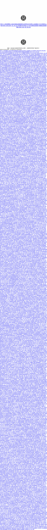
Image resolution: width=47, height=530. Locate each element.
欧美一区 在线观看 (43, 528)
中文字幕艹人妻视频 (38, 95)
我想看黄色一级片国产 (6, 86)
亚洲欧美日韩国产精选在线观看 (24, 224)
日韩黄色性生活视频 (35, 474)
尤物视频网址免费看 (8, 424)
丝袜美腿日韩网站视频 (32, 431)
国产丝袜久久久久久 (42, 509)
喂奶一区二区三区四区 (21, 183)
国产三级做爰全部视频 (6, 495)
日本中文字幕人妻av (13, 453)
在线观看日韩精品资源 (16, 54)
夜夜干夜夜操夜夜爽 (32, 274)
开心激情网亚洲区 (14, 78)
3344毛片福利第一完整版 (41, 73)
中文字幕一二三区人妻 (21, 194)
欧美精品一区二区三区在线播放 (17, 82)
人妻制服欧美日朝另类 (23, 189)
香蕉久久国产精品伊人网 (17, 151)
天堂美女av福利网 (9, 161)
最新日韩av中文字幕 (21, 232)
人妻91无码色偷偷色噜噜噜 (27, 340)
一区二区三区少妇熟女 (17, 430)
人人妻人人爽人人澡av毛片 (30, 300)
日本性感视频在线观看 (12, 319)
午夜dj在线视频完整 (20, 226)
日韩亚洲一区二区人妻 (12, 127)
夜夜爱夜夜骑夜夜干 (8, 416)
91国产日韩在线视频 (30, 352)
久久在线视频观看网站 (37, 106)
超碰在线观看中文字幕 (33, 132)
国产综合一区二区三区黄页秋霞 (26, 103)
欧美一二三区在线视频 (11, 450)
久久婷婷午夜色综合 (4, 486)
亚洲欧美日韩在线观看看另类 (33, 289)
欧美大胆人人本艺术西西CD (24, 513)
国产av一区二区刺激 (17, 340)
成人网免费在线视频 (20, 184)
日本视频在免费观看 (14, 251)
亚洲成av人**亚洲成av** (39, 146)
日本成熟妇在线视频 (28, 191)
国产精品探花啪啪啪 (39, 360)
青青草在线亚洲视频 (9, 150)
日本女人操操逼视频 (4, 90)
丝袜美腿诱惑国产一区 (26, 462)
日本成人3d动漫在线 (16, 419)
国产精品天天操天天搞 (41, 207)
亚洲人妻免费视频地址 (11, 503)
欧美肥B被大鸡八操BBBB (40, 99)
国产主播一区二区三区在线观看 (6, 240)
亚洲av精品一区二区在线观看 (32, 75)
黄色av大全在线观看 (10, 71)
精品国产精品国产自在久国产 (30, 66)
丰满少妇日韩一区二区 (40, 129)
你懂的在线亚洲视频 (30, 356)
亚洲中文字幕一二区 (10, 526)
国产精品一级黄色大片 (41, 183)
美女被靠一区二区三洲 (4, 62)
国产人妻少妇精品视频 (38, 213)
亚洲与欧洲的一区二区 (41, 358)
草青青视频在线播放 (6, 402)
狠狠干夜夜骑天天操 (36, 416)
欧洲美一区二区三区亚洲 (30, 162)
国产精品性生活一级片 (10, 241)
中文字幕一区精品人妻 (13, 142)
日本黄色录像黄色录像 (9, 429)
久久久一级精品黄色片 (28, 496)
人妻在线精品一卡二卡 (39, 54)
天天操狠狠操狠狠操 (7, 483)
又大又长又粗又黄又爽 (24, 239)
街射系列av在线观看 (20, 428)
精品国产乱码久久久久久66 (25, 86)
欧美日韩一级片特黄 (12, 266)
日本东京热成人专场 (6, 351)
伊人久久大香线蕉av (29, 364)
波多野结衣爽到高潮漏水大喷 (35, 205)
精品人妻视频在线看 (23, 265)
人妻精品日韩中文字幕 (20, 272)
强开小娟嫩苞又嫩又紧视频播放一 (34, 362)
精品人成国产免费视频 (10, 322)
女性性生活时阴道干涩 (22, 296)
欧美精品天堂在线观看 (13, 265)
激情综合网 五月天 (16, 255)
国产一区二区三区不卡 (19, 497)
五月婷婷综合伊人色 (31, 199)
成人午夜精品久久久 (11, 110)
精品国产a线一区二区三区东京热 (24, 453)
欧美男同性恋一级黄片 (26, 403)
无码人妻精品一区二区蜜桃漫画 (31, 110)
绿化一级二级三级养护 (7, 170)
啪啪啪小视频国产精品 (19, 442)
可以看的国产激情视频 (19, 515)
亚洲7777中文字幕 (26, 181)
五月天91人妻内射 (33, 248)
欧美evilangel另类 (17, 528)
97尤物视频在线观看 (18, 317)
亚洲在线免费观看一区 (22, 72)
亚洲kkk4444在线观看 (11, 388)
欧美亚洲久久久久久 (38, 133)
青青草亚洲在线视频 (30, 332)
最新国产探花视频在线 (20, 356)
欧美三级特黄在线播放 (26, 227)
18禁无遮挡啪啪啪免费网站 (5, 196)
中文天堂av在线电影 (31, 78)
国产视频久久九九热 (25, 405)
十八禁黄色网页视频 (15, 86)
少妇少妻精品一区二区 (9, 442)
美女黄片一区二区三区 (40, 252)
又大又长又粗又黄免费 (36, 155)
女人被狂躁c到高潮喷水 (13, 374)
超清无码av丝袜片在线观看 (15, 369)
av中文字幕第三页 (33, 209)
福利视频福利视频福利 (23, 333)
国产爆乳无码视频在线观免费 (31, 161)
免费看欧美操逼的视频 (12, 132)
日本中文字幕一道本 (22, 75)
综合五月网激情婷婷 (14, 55)
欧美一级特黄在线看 (5, 290)
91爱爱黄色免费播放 (25, 409)
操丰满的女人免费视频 (22, 127)
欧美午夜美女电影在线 (41, 209)
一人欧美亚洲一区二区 (29, 206)
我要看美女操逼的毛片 (36, 311)
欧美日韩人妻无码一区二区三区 (17, 76)
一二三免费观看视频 (31, 127)
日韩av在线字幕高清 (41, 304)
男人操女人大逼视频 (29, 163)
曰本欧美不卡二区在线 (18, 260)
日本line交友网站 (19, 344)
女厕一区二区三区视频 (37, 267)
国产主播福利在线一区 (32, 304)
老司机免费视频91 (5, 475)
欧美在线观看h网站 (28, 397)
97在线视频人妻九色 (37, 327)
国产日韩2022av (38, 325)
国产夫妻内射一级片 (10, 273)
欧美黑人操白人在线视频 (36, 56)
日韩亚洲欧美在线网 (9, 58)
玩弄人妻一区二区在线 (15, 133)
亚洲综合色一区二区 (23, 94)
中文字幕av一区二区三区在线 (36, 166)
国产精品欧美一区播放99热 (37, 279)
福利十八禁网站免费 (12, 237)
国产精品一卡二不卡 (25, 308)
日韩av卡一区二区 (22, 73)
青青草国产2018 (35, 86)
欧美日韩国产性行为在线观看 (6, 53)
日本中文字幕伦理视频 (41, 329)
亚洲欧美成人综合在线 (4, 166)
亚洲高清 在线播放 (20, 529)
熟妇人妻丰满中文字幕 (38, 428)
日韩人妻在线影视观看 (26, 56)
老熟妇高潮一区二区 (30, 512)
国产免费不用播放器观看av (15, 174)
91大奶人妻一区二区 (8, 77)
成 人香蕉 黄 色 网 (28, 497)
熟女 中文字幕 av (3, 100)
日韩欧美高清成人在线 (21, 100)
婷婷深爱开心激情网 (26, 81)
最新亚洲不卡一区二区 (24, 104)
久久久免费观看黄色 (42, 89)
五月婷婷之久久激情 (29, 447)
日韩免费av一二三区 (26, 93)
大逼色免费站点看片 (39, 230)
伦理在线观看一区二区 (30, 417)
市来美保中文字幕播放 (19, 380)
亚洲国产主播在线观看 (6, 70)
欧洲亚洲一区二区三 (27, 155)
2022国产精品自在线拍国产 (18, 128)
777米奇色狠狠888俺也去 (29, 131)
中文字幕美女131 (20, 191)
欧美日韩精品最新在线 (4, 239)
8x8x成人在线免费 (31, 252)
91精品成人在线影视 (29, 146)
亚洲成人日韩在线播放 (29, 198)
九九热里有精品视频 (12, 198)
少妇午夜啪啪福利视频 (41, 425)
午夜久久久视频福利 (28, 128)
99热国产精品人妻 (15, 178)
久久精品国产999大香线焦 (37, 355)
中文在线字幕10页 (21, 305)
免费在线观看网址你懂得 (23, 132)
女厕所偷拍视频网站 (20, 307)
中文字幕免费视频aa (10, 176)
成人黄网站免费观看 (20, 422)
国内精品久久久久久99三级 (15, 409)
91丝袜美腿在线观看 (16, 483)
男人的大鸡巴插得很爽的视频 (32, 257)
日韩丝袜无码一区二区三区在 (40, 492)
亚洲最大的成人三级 (20, 110)
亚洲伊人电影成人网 (37, 286)
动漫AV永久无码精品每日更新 (31, 285)
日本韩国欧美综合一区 (6, 60)
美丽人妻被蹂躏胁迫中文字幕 (19, 325)
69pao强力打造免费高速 (33, 61)
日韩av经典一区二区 (39, 87)
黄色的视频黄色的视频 (32, 195)
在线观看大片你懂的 (27, 211)
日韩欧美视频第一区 (23, 210)
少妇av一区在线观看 (23, 84)
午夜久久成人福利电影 (8, 121)
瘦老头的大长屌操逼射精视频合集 (32, 380)
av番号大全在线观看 (17, 339)
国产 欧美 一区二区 (37, 156)
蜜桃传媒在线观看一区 (24, 209)
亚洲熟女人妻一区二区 (35, 135)
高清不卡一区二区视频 (11, 293)
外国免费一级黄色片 (8, 469)
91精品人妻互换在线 (36, 350)
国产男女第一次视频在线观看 (19, 261)
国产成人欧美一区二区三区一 (34, 160)
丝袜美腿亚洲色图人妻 (28, 271)
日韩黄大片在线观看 (8, 340)
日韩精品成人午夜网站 (12, 455)
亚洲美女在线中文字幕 (8, 487)
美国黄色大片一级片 (41, 55)
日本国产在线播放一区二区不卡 (20, 263)
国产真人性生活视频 (19, 216)
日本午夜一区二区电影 (30, 148)
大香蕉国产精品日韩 (41, 72)
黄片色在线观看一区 (34, 528)
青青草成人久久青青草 (27, 279)
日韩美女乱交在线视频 (35, 244)
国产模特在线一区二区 (29, 448)
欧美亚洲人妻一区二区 (22, 177)
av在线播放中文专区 (40, 263)
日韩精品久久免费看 (39, 172)
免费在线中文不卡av (27, 336)
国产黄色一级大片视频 (36, 211)
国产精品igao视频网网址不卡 (20, 436)
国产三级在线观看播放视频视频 (31, 388)
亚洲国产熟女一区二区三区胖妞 (35, 115)
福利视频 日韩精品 (28, 76)
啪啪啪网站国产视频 (32, 142)
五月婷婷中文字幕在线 (13, 179)
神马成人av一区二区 (19, 204)
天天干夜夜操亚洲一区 (31, 165)
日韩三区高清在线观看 (12, 504)
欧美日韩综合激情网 (22, 316)
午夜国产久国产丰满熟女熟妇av (32, 301)
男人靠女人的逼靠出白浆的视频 (24, 504)
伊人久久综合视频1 (18, 244)
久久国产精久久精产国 (35, 92)
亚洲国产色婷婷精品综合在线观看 (8, 140)
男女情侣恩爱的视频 (24, 411)
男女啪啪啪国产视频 (7, 347)
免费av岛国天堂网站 (27, 187)
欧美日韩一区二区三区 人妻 (11, 368)
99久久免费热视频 (37, 364)
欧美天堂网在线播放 (25, 419)
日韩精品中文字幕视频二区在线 (9, 269)
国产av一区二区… (16, 506)
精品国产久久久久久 (40, 78)
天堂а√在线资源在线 (15, 351)
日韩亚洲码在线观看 (34, 308)
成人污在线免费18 (32, 168)
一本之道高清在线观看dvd (30, 114)
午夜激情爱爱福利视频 (9, 327)
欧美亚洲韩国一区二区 (8, 506)
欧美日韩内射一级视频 (25, 255)
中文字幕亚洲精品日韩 (34, 357)
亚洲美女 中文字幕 (42, 61)
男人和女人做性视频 (26, 79)
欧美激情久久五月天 (18, 181)
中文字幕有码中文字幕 (41, 185)
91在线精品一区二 (21, 345)
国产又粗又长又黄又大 (26, 413)
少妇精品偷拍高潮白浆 (36, 262)
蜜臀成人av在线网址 (14, 83)
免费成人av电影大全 (9, 116)
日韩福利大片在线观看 (35, 408)
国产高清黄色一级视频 (4, 160)
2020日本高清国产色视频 (31, 138)
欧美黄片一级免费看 (26, 151)
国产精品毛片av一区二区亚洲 (28, 54)
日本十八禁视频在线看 (39, 345)
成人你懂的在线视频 (32, 263)
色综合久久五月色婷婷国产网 (30, 212)
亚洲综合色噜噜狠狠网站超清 (40, 216)
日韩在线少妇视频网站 (36, 434)
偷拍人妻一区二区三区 (8, 159)
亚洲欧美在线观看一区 (38, 441)
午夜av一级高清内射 (33, 239)
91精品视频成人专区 (32, 145)
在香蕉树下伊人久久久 (31, 190)
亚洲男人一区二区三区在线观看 (24, 90)
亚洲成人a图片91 (41, 88)
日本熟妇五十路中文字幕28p (27, 384)
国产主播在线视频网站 (35, 347)
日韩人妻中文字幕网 (22, 193)
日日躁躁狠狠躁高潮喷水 (22, 237)
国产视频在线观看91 (39, 280)
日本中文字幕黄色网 (40, 100)
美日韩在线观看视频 (5, 78)
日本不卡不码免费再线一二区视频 (35, 284)
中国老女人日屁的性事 (20, 324)
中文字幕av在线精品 (35, 81)
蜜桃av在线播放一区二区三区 (36, 229)
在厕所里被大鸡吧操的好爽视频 (21, 429)
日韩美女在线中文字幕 (38, 508)
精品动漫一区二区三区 (13, 386)
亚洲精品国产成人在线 (23, 101)
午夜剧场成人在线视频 (25, 109)
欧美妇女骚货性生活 (27, 479)
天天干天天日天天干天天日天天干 (34, 418)
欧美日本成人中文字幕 (23, 373)
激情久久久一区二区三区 (19, 467)
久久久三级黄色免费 (14, 190)
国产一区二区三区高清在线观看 (30, 269)
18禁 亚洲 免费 (18, 472)
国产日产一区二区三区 (20, 140)
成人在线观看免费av (21, 360)
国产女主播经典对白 (30, 280)
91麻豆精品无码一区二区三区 (33, 341)
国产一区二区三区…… (18, 156)
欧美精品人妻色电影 (30, 328)
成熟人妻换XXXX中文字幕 (19, 161)
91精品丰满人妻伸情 (37, 302)
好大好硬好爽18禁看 (23, 396)
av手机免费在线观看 (23, 207)
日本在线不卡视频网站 (7, 255)
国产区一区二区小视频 (16, 408)
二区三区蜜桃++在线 (12, 300)
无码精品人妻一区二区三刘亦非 (29, 425)
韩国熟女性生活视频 (37, 307)
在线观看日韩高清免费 (11, 153)
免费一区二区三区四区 (35, 346)
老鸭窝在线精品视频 (27, 171)
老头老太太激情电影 (8, 339)
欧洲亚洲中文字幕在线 (11, 312)
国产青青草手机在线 (26, 223)
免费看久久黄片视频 (32, 278)
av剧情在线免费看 (15, 508)
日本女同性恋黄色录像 (18, 212)
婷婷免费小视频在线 (18, 150)
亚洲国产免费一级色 (31, 100)
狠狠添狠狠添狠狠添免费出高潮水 (29, 299)
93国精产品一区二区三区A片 (31, 64)
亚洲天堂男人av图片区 (40, 66)
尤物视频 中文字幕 (11, 397)
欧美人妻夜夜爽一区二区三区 (20, 185)
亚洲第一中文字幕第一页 (27, 233)
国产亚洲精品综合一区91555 (12, 332)
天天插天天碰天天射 (11, 98)
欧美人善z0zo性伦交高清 (33, 374)
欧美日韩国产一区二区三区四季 (23, 135)
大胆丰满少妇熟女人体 (41, 116)
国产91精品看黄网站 (10, 470)
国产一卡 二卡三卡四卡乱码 (32, 277)
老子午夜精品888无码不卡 (20, 71)
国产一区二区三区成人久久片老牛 (24, 468)
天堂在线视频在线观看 (6, 65)
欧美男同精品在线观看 (27, 311)
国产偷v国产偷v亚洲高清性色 (27, 441)
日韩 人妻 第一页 (30, 62)
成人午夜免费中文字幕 (38, 215)
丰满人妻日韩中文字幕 (31, 183)
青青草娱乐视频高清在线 (20, 176)
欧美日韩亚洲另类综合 (11, 349)
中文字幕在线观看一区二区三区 (13, 522)
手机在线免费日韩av (10, 195)
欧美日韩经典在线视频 (32, 406)
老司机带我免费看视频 (12, 199)
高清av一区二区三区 (6, 182)
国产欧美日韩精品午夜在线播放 (12, 104)
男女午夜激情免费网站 (8, 413)
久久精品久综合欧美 (14, 373)
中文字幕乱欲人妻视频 (29, 321)
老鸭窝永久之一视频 (37, 361)
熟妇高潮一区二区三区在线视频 (14, 56)
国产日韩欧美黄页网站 (4, 324)
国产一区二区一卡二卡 (17, 53)
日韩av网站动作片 (11, 294)
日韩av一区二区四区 (24, 522)
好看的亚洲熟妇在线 (31, 268)
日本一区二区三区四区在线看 (10, 135)
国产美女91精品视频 (6, 114)
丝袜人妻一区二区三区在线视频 (32, 112)
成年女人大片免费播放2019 (11, 358)
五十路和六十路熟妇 (5, 190)
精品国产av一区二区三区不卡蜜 (8, 99)
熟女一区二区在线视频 (9, 380)
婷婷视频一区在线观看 (23, 406)
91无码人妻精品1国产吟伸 (16, 65)
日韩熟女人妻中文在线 (28, 478)
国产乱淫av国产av (22, 112)
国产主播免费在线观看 (37, 501)
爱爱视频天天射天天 (27, 218)
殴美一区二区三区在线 (23, 55)
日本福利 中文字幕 (19, 273)
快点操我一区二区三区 (39, 356)
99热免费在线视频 (36, 187)
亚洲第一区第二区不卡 (21, 277)
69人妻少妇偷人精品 (13, 246)
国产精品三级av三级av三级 (17, 375)
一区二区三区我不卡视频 (7, 93)
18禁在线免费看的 (40, 212)
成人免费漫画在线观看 (4, 209)
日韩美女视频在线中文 (38, 456)
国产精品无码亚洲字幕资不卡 (37, 520)
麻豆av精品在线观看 (31, 386)
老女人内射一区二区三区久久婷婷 (18, 457)
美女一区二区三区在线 (36, 258)
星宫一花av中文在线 (30, 288)
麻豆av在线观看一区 (6, 82)
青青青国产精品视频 (9, 185)
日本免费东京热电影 (21, 452)
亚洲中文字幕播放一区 (6, 178)
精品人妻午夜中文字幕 (27, 267)
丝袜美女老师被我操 (9, 341)
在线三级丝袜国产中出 (23, 278)
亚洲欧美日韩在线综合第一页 (17, 66)
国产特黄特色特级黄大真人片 (11, 193)
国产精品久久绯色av (18, 240)
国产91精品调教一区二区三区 (36, 178)
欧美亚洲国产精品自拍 (40, 314)
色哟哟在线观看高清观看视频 (37, 90)
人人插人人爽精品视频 (19, 355)
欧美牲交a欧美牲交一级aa (40, 198)
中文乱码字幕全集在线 (8, 352)
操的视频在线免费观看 (22, 323)
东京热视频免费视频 (29, 428)
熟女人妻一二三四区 (36, 467)
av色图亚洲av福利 (3, 132)
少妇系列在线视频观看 (35, 506)
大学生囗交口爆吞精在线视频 (7, 286)
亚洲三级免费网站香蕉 (41, 349)
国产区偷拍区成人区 (39, 193)
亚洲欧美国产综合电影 (20, 148)
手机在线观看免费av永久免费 (7, 118)
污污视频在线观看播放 (42, 82)
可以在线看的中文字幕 (12, 138)
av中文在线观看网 (18, 254)
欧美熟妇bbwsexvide (5, 400)
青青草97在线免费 (20, 455)
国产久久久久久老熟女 (10, 431)
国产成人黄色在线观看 (4, 494)
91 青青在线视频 (22, 190)
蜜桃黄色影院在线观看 (33, 381)
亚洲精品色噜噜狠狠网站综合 (27, 234)
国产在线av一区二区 (19, 283)
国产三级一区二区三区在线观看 (33, 120)
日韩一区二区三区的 (33, 89)
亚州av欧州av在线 (11, 184)
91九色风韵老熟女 (19, 322)
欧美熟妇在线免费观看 (29, 221)
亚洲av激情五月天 (21, 332)
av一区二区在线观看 (22, 138)
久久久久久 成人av (18, 346)
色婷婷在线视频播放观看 (13, 276)
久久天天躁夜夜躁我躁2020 (15, 166)
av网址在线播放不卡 (39, 455)
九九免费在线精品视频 (11, 280)
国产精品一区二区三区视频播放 (15, 391)
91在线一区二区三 (3, 511)
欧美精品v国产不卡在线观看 (13, 101)
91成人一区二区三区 (41, 222)
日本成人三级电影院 (19, 302)
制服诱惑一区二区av (10, 458)
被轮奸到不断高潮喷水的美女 (31, 515)
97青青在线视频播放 (41, 159)
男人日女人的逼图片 (26, 58)
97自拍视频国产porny (39, 332)
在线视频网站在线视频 (42, 238)
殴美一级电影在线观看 (28, 286)
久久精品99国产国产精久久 (24, 383)
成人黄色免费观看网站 (40, 190)
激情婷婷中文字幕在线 (17, 474)
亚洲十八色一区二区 (26, 392)
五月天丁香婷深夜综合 (13, 217)
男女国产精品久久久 (30, 193)
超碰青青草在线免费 (29, 327)
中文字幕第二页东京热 (19, 131)
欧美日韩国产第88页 (10, 238)
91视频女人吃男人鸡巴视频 (41, 305)
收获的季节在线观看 (9, 260)
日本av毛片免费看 (10, 456)
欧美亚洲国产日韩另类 (26, 306)
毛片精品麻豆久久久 (11, 377)
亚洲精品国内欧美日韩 (39, 206)
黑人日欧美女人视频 (22, 492)
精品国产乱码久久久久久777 (29, 134)
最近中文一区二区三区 (21, 257)
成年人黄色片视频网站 (19, 501)
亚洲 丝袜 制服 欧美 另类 (23, 154)
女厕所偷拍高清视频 (17, 424)
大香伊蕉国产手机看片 (4, 278)
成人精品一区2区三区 (30, 484)
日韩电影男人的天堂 (11, 148)
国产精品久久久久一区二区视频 (21, 195)
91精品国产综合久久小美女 (6, 306)
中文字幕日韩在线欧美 (16, 233)
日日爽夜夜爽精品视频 (14, 396)
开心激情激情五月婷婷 (22, 157)
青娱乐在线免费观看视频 (19, 146)
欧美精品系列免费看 (19, 123)
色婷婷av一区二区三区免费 (25, 351)
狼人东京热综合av (36, 233)
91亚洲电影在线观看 (30, 452)
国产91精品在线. (9, 165)
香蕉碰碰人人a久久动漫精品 (21, 431)
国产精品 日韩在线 (23, 201)
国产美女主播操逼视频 (10, 126)
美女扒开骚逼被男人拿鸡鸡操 (22, 284)
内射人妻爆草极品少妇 (20, 241)
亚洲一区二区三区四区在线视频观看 (28, 60)
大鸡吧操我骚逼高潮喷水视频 (28, 188)
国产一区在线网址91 (20, 87)
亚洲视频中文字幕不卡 (15, 476)
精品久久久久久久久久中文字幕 (6, 250)
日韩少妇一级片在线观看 (21, 99)
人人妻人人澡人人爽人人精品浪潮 (25, 350)
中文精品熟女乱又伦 (42, 196)
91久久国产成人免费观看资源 (16, 451)
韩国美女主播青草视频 (20, 172)
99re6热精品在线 (35, 107)
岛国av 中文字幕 (35, 170)
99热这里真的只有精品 (30, 121)
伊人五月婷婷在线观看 (21, 461)
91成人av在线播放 (8, 218)
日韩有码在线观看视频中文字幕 (24, 389)
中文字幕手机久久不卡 (19, 228)
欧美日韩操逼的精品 (14, 210)
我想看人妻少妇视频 (24, 381)
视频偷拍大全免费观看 (41, 101)
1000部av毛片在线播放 (38, 202)
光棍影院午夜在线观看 (19, 215)
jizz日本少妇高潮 (16, 159)
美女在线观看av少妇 (23, 329)
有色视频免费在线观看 (27, 439)
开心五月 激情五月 (25, 229)
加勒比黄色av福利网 (28, 184)
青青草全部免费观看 (29, 228)
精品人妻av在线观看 (14, 407)
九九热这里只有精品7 (31, 313)
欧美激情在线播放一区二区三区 (19, 165)
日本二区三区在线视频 (29, 230)
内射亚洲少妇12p (40, 137)
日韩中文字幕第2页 (14, 290)
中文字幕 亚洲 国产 (18, 58)
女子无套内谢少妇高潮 (28, 202)
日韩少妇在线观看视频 (11, 145)
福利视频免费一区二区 (25, 182)
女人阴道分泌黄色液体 (42, 293)
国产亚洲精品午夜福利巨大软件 (20, 250)
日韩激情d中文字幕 (18, 79)
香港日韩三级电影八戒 (11, 314)
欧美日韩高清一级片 (30, 316)
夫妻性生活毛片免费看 (38, 163)
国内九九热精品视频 (37, 266)
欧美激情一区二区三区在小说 (30, 204)
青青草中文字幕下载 (16, 89)
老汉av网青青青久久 (33, 249)
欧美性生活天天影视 (4, 154)
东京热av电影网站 (30, 201)
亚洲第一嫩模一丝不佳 (4, 83)
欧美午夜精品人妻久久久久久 (25, 262)
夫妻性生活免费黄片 (20, 162)
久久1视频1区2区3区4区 (31, 185)
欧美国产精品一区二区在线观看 (20, 341)
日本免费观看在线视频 (7, 84)
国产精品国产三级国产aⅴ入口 (10, 417)
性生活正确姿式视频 (30, 345)
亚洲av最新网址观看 (37, 435)
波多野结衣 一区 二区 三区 (5, 378)
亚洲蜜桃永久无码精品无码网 (12, 137)
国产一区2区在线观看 (30, 144)
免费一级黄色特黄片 (5, 256)
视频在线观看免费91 (30, 194)
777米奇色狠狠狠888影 (36, 339)
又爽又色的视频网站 (33, 485)
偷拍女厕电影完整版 (26, 77)
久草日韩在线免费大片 (12, 316)
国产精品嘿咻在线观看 (33, 154)
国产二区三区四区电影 (40, 194)
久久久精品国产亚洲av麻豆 (20, 313)
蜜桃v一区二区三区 (23, 111)
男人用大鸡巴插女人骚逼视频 (31, 238)
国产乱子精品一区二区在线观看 (39, 377)
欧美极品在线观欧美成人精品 (8, 200)
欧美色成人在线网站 (13, 75)
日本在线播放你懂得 (12, 191)
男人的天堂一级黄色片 (8, 462)
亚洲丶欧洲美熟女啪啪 (21, 62)
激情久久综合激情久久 (29, 402)
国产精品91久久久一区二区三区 (38, 150)
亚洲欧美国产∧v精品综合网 (36, 322)
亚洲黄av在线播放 (29, 272)
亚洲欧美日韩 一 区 (6, 94)
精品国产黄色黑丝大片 (35, 483)
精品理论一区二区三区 (39, 420)
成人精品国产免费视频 (33, 429)
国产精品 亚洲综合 (8, 390)
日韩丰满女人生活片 (4, 75)
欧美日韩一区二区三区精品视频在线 (12, 500)
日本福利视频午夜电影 (26, 297)
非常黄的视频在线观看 (11, 277)
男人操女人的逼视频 (11, 282)
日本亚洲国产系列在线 (22, 362)
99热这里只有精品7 (10, 346)
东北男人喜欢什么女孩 (38, 340)
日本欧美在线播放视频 (15, 310)
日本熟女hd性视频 (9, 107)
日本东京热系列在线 (29, 433)
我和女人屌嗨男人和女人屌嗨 (27, 369)
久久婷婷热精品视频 (42, 277)
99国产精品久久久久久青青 (8, 302)
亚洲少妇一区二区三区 (40, 127)
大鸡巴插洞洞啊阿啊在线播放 (36, 400)
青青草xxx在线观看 (14, 492)
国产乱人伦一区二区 (7, 81)
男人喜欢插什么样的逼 (32, 177)
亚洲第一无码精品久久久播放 (33, 111)
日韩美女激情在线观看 (8, 263)
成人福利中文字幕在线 (30, 282)
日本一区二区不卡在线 (28, 123)
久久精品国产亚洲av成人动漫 (26, 170)
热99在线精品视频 (20, 300)
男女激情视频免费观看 (9, 285)
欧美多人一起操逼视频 (38, 184)
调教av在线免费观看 (10, 283)
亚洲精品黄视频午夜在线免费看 (37, 109)
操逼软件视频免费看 (21, 399)
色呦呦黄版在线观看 (27, 150)
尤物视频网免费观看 (41, 118)
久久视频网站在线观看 (4, 174)
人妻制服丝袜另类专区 (27, 334)
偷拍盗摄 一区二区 (10, 289)
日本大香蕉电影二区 (34, 409)
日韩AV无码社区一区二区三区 (31, 82)
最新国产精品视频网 (27, 107)
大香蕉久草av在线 (19, 167)
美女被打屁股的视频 (26, 244)
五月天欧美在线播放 (17, 77)
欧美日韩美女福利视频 (26, 469)
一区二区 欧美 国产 (10, 213)
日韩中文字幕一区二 (41, 138)
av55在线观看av (11, 295)
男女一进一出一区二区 (41, 323)
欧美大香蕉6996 (40, 142)
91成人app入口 (18, 229)
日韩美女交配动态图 (5, 111)
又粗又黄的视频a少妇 (17, 93)
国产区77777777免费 (40, 375)
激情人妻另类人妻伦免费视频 (12, 444)
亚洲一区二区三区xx (39, 276)
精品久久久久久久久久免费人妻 (18, 221)
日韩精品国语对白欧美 (41, 153)
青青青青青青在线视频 (32, 323)
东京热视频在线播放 (36, 171)
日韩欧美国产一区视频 (40, 512)
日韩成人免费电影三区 (30, 98)
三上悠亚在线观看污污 (38, 384)
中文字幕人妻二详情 (42, 195)
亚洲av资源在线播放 (4, 330)
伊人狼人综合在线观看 (11, 484)
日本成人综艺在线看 (12, 67)
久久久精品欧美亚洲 (6, 66)
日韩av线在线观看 (3, 529)
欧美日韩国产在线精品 (24, 357)
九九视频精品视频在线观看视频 (20, 118)
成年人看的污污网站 (33, 319)
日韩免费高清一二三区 (25, 483)
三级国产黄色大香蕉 (31, 83)
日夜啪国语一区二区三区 (34, 122)
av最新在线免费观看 (28, 378)
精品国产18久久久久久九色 (36, 179)
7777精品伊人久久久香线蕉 (40, 310)
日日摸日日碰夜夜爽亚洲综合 (18, 271)
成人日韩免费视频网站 (22, 511)
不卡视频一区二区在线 (13, 139)
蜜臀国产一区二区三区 (10, 313)
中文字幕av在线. (4, 258)
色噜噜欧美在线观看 (35, 58)
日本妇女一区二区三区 (7, 106)
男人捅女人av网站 (17, 299)
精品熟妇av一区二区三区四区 (11, 323)
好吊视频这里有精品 (11, 122)
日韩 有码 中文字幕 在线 (6, 375)
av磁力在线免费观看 (23, 83)
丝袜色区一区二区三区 (20, 98)
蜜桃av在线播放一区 (24, 89)
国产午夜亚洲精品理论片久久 (20, 289)
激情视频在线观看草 (10, 364)
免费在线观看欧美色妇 (14, 381)
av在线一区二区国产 (41, 167)
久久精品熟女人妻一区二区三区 (7, 123)
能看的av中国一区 (15, 170)
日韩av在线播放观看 (40, 313)
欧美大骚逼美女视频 (13, 502)
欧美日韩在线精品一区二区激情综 (7, 501)
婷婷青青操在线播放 (13, 90)
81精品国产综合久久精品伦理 (31, 291)
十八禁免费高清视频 (39, 402)
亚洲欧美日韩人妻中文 (22, 160)
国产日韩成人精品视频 (13, 177)
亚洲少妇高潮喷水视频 (20, 385)
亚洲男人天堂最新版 (29, 456)
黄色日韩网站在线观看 (7, 430)
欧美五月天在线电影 (33, 104)
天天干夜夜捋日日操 (23, 386)
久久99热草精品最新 (16, 234)
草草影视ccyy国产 (3, 294)
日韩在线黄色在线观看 (41, 60)
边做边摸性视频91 (26, 346)
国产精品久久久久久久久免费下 (14, 463)
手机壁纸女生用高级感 (38, 335)
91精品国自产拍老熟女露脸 (30, 294)
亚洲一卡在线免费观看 (39, 448)
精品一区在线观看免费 (10, 167)
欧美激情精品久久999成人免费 (20, 268)
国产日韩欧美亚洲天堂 (24, 464)
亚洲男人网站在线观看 (32, 296)
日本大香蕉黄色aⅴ (32, 189)
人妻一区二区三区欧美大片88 (29, 375)
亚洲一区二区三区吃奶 (21, 68)
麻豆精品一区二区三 (4, 329)
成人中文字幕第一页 (19, 134)
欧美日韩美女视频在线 (4, 210)
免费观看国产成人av (33, 88)
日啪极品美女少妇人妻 (6, 133)
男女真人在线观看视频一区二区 (10, 224)
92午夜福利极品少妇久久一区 (18, 321)
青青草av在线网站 (41, 161)
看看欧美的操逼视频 (31, 250)
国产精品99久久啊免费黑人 (12, 112)
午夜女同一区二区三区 (39, 62)
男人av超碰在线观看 (9, 436)
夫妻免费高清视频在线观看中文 (10, 157)
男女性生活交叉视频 (20, 490)
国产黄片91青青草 (5, 396)
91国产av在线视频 (29, 266)
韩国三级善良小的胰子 (30, 172)
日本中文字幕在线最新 (9, 328)
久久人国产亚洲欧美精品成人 (12, 207)
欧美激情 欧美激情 (20, 243)
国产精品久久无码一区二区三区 (17, 202)
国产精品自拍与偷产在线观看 (17, 378)
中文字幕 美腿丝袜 (41, 269)
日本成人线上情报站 (34, 405)
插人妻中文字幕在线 (36, 246)
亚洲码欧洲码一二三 (36, 487)
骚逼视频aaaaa (20, 67)
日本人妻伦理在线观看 (32, 118)
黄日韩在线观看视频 (17, 469)
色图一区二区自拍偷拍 (26, 254)
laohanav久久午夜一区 (21, 484)
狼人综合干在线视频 (18, 211)
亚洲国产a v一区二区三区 (22, 153)
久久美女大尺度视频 (16, 106)
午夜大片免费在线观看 (23, 61)
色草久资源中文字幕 (35, 223)
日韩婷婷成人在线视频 (23, 371)
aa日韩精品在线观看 (32, 55)
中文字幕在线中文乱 (17, 498)
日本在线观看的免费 (29, 261)
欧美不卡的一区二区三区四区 (14, 115)
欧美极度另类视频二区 (21, 512)
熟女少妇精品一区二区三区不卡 (40, 324)
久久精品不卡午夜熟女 (41, 265)
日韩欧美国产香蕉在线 (16, 306)
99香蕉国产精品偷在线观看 (9, 447)
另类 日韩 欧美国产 (36, 240)
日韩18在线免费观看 (13, 154)
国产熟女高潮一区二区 (38, 463)
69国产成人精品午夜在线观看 (18, 372)
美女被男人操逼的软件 (15, 60)
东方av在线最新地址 (42, 390)
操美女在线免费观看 (20, 447)
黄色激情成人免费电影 (17, 267)
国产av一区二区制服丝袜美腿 (7, 317)
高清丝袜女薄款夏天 (35, 65)
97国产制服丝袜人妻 (22, 78)
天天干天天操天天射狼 (32, 173)
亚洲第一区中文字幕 (11, 172)
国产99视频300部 (15, 84)
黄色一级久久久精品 (39, 148)
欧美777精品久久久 (42, 485)
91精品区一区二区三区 (28, 216)
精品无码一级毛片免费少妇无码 (39, 445)
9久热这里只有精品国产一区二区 (11, 252)
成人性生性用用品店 (32, 94)
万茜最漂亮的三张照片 (32, 396)
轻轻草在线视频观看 (41, 291)
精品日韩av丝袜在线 (40, 256)
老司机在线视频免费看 (29, 457)
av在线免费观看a (16, 435)
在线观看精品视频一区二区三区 (27, 133)
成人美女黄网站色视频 (24, 117)
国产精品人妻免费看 (7, 445)
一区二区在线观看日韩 (7, 54)
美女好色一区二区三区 (10, 356)
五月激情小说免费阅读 (8, 392)
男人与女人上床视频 (35, 151)
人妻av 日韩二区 (15, 390)
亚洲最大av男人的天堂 (13, 329)
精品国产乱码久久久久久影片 (40, 261)
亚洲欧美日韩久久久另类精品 (11, 379)
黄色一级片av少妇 (32, 101)
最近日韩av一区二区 (21, 417)
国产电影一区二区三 (39, 417)
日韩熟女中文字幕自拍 (17, 107)
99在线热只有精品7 (14, 256)
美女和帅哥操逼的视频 (13, 61)
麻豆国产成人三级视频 (38, 369)
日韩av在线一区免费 (10, 423)
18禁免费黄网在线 (5, 246)
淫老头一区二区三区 (12, 288)
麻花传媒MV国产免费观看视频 (25, 434)
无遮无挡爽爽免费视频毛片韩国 (15, 279)
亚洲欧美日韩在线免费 (32, 137)
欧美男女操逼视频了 (35, 77)
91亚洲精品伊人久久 (30, 99)
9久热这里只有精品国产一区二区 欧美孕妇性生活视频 (22, 70)
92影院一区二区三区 (14, 92)
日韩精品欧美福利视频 (4, 187)
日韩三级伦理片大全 (10, 459)
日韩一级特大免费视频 (17, 491)
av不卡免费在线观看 (14, 143)
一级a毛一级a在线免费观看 (36, 424)
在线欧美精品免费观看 (29, 455)
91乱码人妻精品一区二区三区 (25, 217)
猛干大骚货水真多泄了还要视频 (30, 293)
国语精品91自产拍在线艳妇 (11, 473)
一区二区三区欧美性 (31, 73)
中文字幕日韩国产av (20, 163)
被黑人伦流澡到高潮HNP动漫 (28, 451)
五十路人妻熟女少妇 (37, 67)
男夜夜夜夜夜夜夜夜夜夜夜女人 (17, 114)
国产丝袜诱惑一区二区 (35, 181)
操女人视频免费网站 (41, 235)
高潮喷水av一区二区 (28, 489)
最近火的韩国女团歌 (31, 265)
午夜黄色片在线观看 (37, 128)
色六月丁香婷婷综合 (41, 173)
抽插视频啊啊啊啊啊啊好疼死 (27, 95)
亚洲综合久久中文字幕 (8, 496)
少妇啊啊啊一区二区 (18, 155)
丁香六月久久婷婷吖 (20, 149)
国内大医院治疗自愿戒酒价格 (34, 333)
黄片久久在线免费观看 (38, 140)
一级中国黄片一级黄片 (32, 329)
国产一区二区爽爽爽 (40, 114)
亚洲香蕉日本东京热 (32, 207)
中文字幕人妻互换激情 (21, 280)
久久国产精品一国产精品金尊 (12, 513)
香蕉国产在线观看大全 (21, 129)
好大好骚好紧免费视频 (30, 176)
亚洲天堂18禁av (37, 385)
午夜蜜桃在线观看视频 (22, 374)
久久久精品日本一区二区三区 (32, 59)
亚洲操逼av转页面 (26, 474)
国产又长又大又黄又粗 (37, 439)
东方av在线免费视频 (34, 255)
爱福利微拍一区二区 (39, 436)
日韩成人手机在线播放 (18, 286)
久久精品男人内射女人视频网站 (19, 352)
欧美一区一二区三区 (22, 59)
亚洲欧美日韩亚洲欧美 (35, 105)
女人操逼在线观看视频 (28, 213)
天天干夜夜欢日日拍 (29, 458)
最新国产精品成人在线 (30, 232)
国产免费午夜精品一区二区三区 (17, 291)
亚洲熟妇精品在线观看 (33, 84)
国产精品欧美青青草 (8, 334)
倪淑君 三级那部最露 (38, 188)
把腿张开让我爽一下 (13, 173)
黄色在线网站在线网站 (10, 149)
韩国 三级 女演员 (37, 446)
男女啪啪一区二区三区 (15, 109)
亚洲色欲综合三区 (35, 336)
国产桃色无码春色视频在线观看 (12, 73)
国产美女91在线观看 (31, 210)
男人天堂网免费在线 (12, 64)
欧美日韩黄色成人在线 (10, 385)
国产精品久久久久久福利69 (32, 68)
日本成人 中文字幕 (36, 283)
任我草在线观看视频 (30, 139)
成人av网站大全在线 (41, 515)
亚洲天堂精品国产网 (38, 200)
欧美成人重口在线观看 (9, 367)
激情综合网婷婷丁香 (26, 166)
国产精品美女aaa (25, 485)
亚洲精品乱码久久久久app (39, 70)
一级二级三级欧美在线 (13, 88)
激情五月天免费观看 (16, 412)
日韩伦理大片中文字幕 (30, 360)
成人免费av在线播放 (22, 222)
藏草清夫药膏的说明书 (14, 117)
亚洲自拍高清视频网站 (40, 121)
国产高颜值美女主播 (12, 360)
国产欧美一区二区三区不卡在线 (23, 520)
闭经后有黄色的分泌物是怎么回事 (21, 116)
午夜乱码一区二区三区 (16, 81)
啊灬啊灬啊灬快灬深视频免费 (30, 226)
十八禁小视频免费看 (40, 373)
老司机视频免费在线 (5, 485)
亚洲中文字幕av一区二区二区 (22, 318)
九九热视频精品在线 (13, 274)
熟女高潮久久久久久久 (16, 427)
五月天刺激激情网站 (29, 335)
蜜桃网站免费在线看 (38, 414)
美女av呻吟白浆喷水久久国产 (13, 235)
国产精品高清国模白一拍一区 (34, 143)
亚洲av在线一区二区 (17, 188)
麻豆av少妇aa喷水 (21, 446)
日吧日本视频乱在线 (9, 79)
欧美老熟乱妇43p (17, 308)
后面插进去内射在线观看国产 (11, 414)
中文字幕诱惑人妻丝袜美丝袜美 (27, 310)
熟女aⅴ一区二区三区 (11, 162)
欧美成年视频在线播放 (33, 519)
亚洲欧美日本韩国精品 (10, 422)
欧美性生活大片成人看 (38, 496)
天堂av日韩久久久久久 (19, 448)
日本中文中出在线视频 (37, 191)
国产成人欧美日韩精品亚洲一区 (30, 401)
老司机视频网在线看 (22, 120)
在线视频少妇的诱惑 (41, 94)
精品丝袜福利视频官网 (6, 383)
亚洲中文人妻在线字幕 (14, 103)
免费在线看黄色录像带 (25, 506)
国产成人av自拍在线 (11, 226)
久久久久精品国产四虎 (28, 156)
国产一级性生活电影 (14, 111)
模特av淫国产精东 (25, 248)
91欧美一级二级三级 (29, 243)
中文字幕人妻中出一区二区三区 (26, 508)
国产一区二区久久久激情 (36, 217)
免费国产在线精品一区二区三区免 (29, 53)
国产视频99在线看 (29, 140)
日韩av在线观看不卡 (35, 182)
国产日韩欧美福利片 (26, 65)
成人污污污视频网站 (10, 215)
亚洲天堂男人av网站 (7, 524)
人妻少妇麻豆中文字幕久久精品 (33, 312)
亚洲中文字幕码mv (40, 511)
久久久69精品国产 (41, 318)
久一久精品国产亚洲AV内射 (33, 353)
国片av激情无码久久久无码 (9, 318)
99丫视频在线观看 (14, 389)
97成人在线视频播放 (40, 71)
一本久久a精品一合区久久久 (10, 87)
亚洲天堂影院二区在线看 (23, 88)
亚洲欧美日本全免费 (11, 163)
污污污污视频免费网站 (17, 334)
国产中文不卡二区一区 (11, 461)
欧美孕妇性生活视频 (36, 490)
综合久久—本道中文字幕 (33, 290)
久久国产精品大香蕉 (9, 244)
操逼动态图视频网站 (10, 204)
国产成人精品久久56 (4, 446)
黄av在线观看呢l (29, 241)
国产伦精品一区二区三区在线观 (11, 304)
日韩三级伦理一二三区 (9, 448)
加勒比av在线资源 (42, 519)
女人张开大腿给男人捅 (19, 200)
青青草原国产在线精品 (12, 59)
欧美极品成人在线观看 (10, 228)
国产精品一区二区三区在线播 (39, 433)
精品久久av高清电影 (15, 249)
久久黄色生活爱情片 (20, 294)
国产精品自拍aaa (13, 62)
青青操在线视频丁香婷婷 (31, 330)
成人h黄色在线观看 (6, 76)
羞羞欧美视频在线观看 (6, 518)
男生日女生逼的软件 (20, 206)
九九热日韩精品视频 (21, 64)
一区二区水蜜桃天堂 (31, 358)
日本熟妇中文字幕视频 (6, 109)
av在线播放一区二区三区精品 (38, 394)
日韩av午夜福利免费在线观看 (22, 126)
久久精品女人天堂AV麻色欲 (24, 92)
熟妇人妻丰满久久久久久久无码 (18, 196)
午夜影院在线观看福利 (10, 216)
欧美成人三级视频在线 (22, 199)
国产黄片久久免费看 (29, 215)
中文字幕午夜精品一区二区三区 (38, 306)
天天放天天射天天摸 (31, 503)
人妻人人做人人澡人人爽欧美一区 (9, 183)
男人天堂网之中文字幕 (31, 349)
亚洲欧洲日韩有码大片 (4, 103)
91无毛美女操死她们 (19, 397)
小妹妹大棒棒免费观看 (7, 420)
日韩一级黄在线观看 (11, 206)
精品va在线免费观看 (37, 397)
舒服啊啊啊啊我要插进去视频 (19, 121)
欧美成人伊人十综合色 (9, 355)
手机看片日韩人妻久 (9, 171)
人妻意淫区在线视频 (23, 143)
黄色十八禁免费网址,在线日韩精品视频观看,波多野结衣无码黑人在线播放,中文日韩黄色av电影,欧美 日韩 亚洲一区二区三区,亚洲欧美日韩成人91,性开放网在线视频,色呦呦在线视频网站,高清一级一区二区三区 (23, 25)
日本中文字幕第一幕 (4, 391)
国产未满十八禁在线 (40, 300)
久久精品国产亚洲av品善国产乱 (9, 243)
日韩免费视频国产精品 (7, 408)
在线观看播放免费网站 (9, 230)
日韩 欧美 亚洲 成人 (23, 137)
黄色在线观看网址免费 (16, 524)
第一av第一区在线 (22, 139)
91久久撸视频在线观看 (11, 301)
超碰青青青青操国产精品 (12, 72)
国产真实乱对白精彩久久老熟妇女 (26, 486)
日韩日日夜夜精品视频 (17, 218)
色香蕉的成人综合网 (18, 507)
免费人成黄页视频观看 (29, 87)
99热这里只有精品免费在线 (40, 131)
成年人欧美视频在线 (17, 105)
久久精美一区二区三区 (27, 67)
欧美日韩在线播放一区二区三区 (34, 251)
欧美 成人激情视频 (4, 262)
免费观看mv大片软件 (13, 305)
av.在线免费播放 (27, 322)
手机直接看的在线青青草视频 (22, 122)
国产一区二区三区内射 (31, 71)
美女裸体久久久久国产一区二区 (28, 366)
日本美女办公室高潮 (18, 171)
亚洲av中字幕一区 (13, 418)
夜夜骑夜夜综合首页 (39, 144)
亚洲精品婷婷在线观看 (8, 268)
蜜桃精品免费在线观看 (28, 302)
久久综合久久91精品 (28, 283)
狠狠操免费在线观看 (15, 94)
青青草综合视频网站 (26, 424)
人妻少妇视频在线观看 (41, 145)
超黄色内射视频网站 (12, 68)
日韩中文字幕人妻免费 (12, 100)
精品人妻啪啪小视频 (26, 408)
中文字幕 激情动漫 (11, 229)
